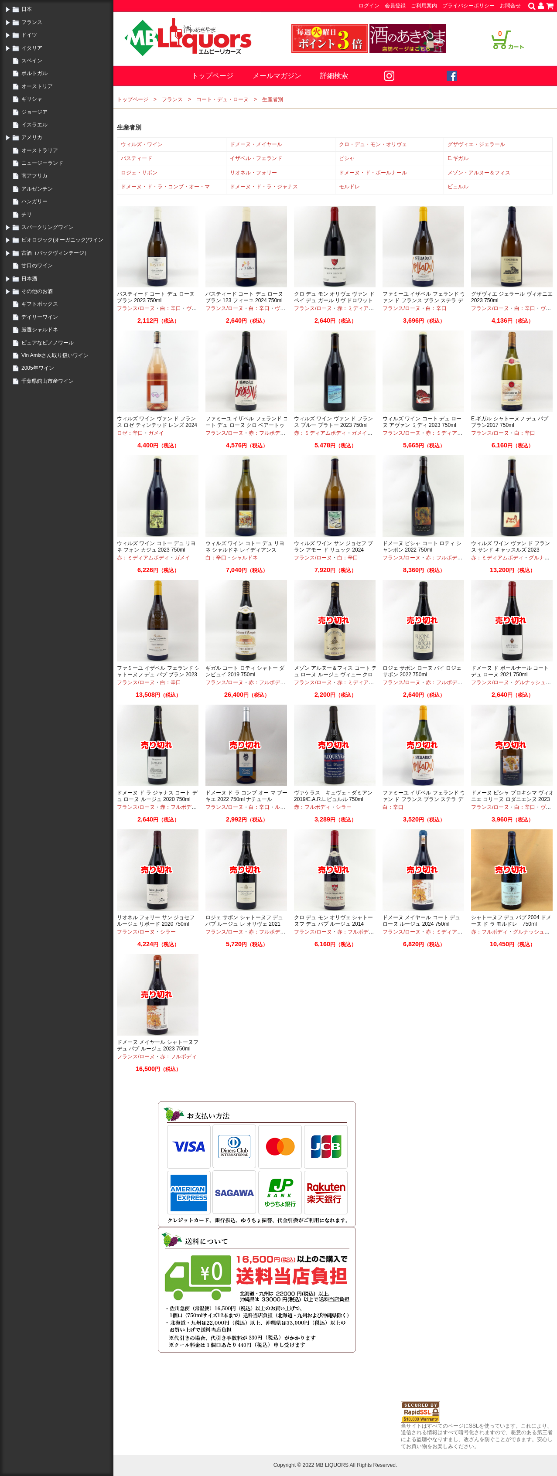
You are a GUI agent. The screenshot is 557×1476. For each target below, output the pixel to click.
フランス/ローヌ (136, 308)
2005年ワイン (37, 368)
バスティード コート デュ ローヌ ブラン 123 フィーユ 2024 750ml (244, 297)
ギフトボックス (39, 304)
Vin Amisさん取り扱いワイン (55, 355)
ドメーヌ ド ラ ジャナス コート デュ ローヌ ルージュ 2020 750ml (157, 796)
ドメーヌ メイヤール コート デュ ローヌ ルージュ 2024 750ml (421, 920)
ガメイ (156, 433)
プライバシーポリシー (468, 6)
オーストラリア (39, 150)
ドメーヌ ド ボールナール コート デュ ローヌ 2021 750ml (510, 671)
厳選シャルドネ (39, 330)
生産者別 (272, 99)
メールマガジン (277, 75)
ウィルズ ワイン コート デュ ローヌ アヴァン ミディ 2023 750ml (422, 422)
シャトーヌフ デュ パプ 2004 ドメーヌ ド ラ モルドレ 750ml (511, 920)
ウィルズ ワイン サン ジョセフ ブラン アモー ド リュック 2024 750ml (333, 550)
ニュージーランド (42, 163)
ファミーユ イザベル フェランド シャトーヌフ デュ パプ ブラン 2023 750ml (158, 675)
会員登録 (395, 6)
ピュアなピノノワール (47, 343)
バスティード (136, 158)
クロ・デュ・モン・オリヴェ (373, 144)
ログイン (369, 6)
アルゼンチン (37, 189)
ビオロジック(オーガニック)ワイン (62, 240)
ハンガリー (34, 201)
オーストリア (37, 86)
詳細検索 (334, 75)
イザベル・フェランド (256, 158)
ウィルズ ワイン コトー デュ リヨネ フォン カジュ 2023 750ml (156, 546)
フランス (31, 22)
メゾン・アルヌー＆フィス (479, 173)
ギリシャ (31, 99)
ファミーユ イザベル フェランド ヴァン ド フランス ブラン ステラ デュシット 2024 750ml (424, 300)
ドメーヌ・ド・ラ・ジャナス (264, 187)
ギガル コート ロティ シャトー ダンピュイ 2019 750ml (244, 671)
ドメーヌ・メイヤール (256, 144)
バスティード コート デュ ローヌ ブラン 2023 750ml (156, 297)
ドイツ (29, 35)
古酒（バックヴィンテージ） (55, 253)
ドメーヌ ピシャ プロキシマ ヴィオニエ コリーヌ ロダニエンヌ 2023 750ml (512, 799)
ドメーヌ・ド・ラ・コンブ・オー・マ (165, 187)
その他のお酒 (37, 291)
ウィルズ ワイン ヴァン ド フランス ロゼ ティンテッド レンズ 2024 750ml (157, 425)
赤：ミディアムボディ (363, 308)
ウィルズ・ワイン (142, 144)
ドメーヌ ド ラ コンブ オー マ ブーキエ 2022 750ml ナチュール (246, 796)
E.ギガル (458, 158)
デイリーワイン (39, 317)
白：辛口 (170, 308)
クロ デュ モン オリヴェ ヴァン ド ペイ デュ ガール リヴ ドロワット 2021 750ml (334, 300)
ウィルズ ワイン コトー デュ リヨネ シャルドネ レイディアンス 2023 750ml (244, 550)
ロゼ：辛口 (130, 433)
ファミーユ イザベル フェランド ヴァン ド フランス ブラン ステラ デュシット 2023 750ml (424, 799)
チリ (26, 214)
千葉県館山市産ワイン (47, 381)
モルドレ (349, 187)
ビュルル (458, 187)
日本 (26, 9)
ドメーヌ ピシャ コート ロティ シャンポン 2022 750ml (422, 546)
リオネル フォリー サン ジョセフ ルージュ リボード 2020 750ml (156, 920)
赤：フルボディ (267, 433)
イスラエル (34, 125)
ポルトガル (34, 73)
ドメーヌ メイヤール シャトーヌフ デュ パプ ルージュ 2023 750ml (157, 1045)
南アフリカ (34, 176)
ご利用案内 (424, 6)
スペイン (31, 61)
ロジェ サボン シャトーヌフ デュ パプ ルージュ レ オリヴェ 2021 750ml (244, 924)
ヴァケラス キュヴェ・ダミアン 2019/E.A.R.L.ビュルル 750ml (333, 796)
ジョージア (34, 112)
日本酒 (29, 279)
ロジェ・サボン (139, 173)
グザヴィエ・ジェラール (476, 144)
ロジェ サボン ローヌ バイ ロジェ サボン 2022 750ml (422, 671)
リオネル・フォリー (253, 173)
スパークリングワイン (47, 227)
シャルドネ (245, 558)
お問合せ (510, 6)
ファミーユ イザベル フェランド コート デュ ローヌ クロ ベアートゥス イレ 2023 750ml (246, 425)
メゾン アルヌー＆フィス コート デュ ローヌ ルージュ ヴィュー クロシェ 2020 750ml (335, 675)
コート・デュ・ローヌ (222, 99)
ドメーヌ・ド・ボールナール (373, 173)
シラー (344, 807)
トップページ (212, 75)
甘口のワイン (37, 265)
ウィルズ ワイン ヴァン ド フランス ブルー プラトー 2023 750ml (333, 422)
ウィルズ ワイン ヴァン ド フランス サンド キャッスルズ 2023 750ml (510, 550)
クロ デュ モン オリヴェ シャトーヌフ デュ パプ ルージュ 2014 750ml (333, 924)
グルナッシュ (530, 682)
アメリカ (31, 137)
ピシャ (347, 158)
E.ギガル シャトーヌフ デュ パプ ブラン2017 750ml (509, 422)
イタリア (31, 48)
